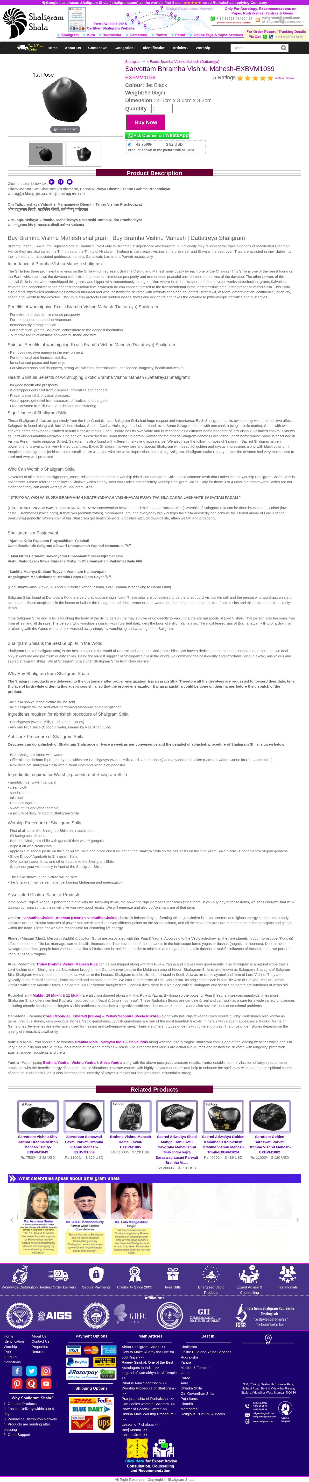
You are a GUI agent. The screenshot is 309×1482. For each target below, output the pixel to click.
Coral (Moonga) (56, 1016)
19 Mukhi (54, 995)
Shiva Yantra (111, 1062)
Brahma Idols (87, 1042)
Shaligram (133, 61)
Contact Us (97, 48)
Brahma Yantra (56, 1062)
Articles (180, 48)
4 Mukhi (37, 995)
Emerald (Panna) (87, 1016)
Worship (203, 48)
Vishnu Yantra (84, 1062)
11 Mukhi (74, 995)
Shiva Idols (139, 1042)
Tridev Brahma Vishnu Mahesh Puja (67, 964)
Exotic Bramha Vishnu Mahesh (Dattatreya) (184, 61)
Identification (154, 48)
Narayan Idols (113, 1042)
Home (53, 48)
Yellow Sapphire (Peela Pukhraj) (134, 1016)
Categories (125, 48)
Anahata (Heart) (70, 918)
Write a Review (284, 78)
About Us (73, 48)
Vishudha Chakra (38, 918)
